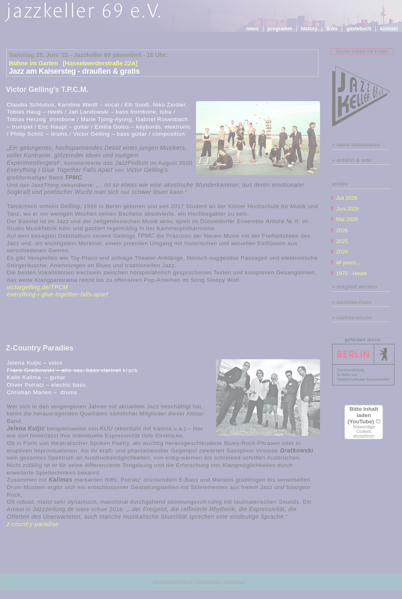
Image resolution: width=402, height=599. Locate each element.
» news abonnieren (356, 145)
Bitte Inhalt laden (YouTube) (363, 422)
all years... (348, 262)
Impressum (234, 581)
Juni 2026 (347, 209)
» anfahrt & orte (352, 160)
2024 (341, 252)
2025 (341, 241)
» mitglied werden (354, 286)
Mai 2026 (347, 219)
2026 (341, 230)
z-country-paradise (33, 524)
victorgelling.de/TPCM (37, 287)
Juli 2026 (346, 198)
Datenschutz (208, 581)
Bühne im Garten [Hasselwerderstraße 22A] (73, 63)
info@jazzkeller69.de (172, 581)
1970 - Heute (351, 273)
